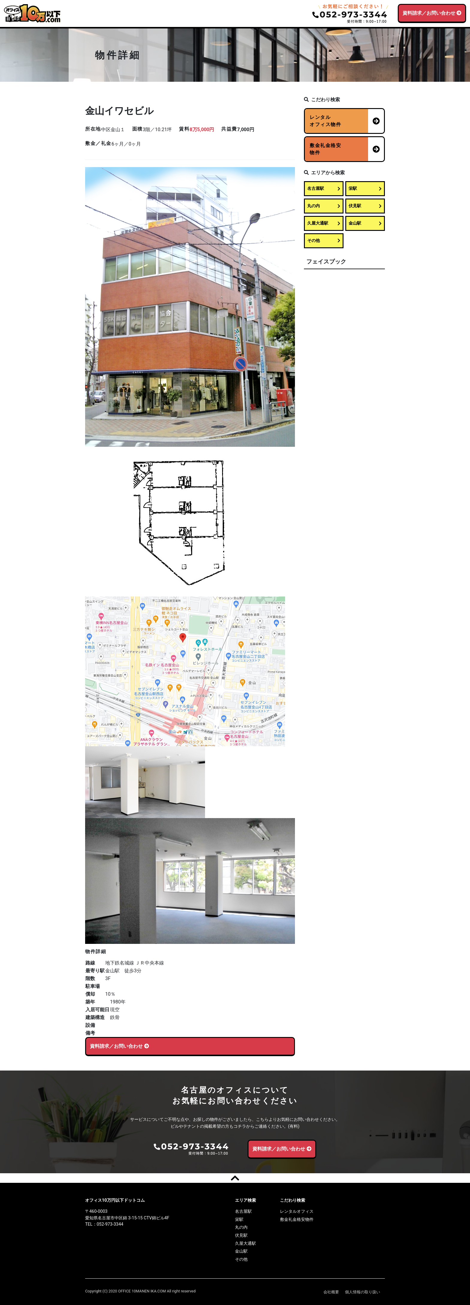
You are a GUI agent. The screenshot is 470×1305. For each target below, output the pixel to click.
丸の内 (323, 205)
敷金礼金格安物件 (297, 1219)
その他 (323, 240)
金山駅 (365, 223)
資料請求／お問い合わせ (432, 13)
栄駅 (365, 188)
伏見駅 (365, 205)
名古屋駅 (323, 188)
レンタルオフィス (297, 1211)
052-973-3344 (110, 1224)
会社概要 (331, 1292)
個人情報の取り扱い (362, 1292)
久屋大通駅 (323, 223)
